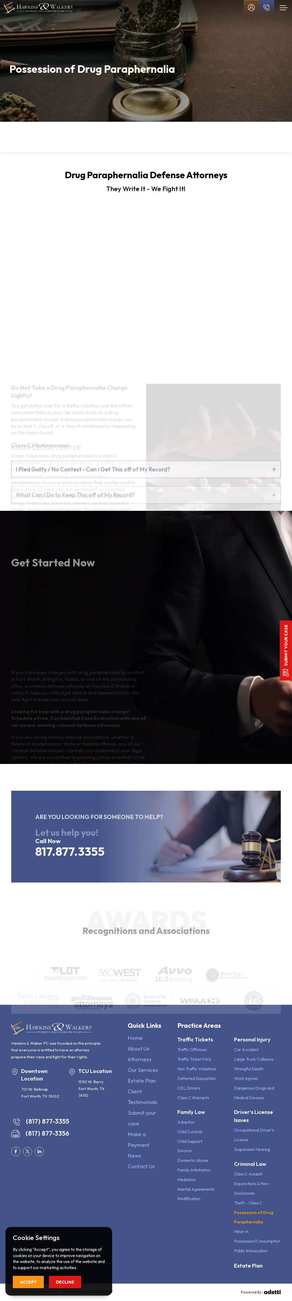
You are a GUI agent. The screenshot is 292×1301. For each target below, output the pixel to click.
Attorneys (139, 1059)
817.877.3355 (69, 851)
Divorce (184, 1150)
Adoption (186, 1122)
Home (135, 1037)
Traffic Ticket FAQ (194, 1059)
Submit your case (286, 645)
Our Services (143, 1070)
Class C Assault (248, 1174)
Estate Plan (215, 137)
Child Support (189, 1141)
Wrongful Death (248, 1068)
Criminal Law (250, 1164)
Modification (188, 1198)
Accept (28, 1282)
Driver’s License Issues (150, 137)
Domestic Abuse (192, 1160)
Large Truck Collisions (254, 1059)
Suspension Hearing (252, 1149)
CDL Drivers (188, 1088)
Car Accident (246, 1049)
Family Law (71, 137)
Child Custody (190, 1131)
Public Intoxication (250, 1250)
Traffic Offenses (192, 1049)
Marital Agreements (196, 1189)
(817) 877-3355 (41, 1121)
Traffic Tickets (30, 137)
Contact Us (141, 1166)
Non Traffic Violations (196, 1068)
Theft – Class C (248, 1202)
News (134, 1155)
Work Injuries (246, 1078)
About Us (138, 1048)
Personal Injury (112, 137)
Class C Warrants (193, 1097)
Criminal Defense (186, 137)
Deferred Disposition (196, 1078)
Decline (65, 1282)
